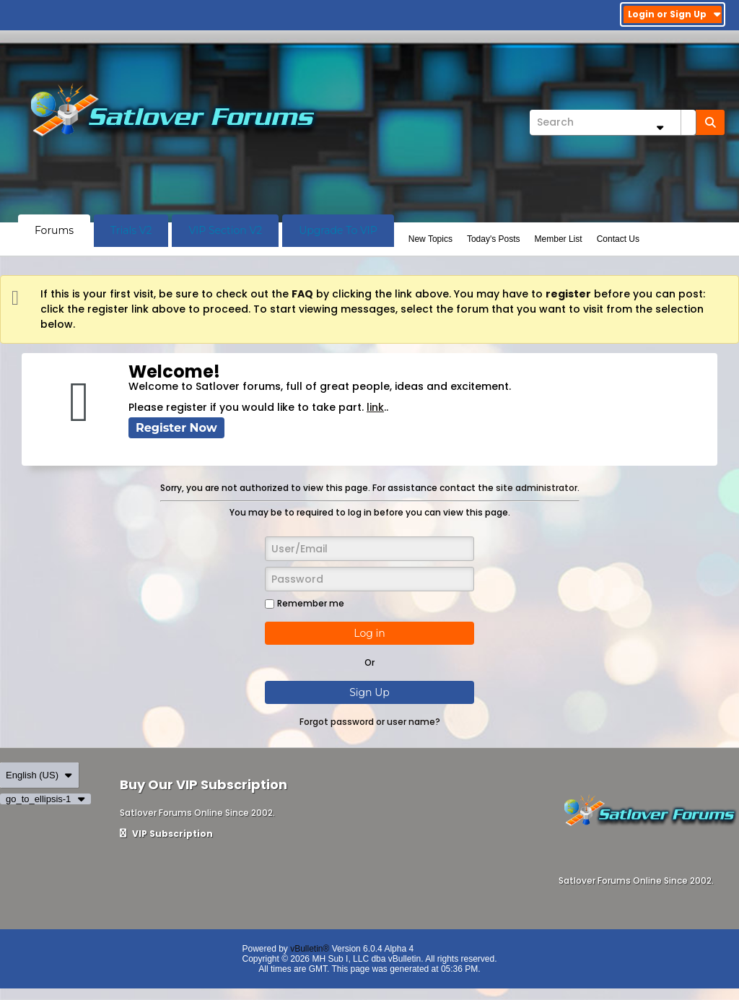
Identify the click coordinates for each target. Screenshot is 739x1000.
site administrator (536, 488)
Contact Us (618, 239)
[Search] (613, 122)
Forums (54, 230)
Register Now (176, 428)
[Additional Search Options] (660, 127)
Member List (558, 239)
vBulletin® (309, 949)
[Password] (369, 579)
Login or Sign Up (674, 14)
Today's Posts (493, 239)
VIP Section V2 (225, 230)
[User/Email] (369, 548)
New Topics (430, 239)
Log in (369, 633)
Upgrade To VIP (338, 230)
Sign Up (369, 692)
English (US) (39, 775)
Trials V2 (131, 230)
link (375, 407)
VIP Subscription (166, 833)
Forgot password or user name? (369, 722)
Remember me (304, 603)
